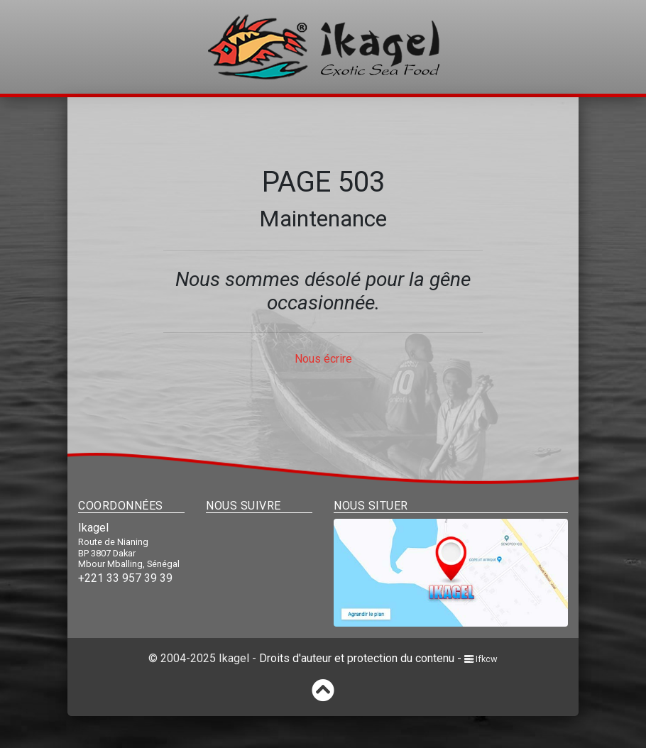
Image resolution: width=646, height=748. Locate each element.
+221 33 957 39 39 (125, 578)
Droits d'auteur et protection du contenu (356, 658)
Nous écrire (323, 358)
